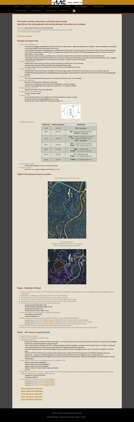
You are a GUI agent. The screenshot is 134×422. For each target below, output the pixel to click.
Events (24, 32)
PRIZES (63, 86)
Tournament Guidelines (24, 36)
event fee (57, 169)
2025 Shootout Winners (32, 388)
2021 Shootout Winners (31, 399)
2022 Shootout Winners (32, 397)
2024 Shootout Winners (32, 391)
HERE (72, 78)
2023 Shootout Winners (32, 394)
